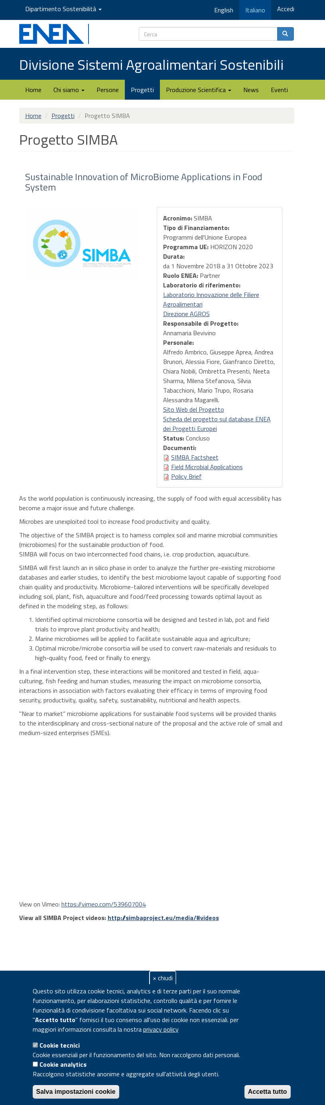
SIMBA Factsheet (195, 457)
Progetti (142, 89)
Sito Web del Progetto (193, 409)
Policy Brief (186, 476)
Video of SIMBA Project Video (150, 819)
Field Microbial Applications (207, 467)
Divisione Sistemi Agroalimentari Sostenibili (151, 64)
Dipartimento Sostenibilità (63, 9)
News (251, 89)
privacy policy (161, 1029)
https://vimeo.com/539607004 (103, 904)
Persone (108, 89)
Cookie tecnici (59, 1045)
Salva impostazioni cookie (76, 1091)
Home (33, 89)
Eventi (279, 89)
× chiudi (163, 978)
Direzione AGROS (186, 314)
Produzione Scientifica (198, 89)
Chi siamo (69, 89)
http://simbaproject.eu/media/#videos (163, 917)
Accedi (285, 9)
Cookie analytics (63, 1064)
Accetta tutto (267, 1091)
